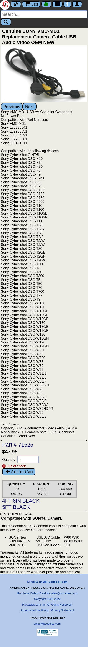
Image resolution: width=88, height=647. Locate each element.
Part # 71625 (17, 445)
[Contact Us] (67, 4)
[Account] (77, 4)
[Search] (44, 14)
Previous (11, 106)
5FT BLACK (16, 507)
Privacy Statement (62, 610)
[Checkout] (46, 4)
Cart (31, 4)
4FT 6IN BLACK (21, 501)
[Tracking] (57, 4)
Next (29, 106)
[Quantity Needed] (28, 459)
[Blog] (16, 4)
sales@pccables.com (47, 623)
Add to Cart (19, 471)
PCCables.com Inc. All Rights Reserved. (47, 604)
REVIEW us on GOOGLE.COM (47, 582)
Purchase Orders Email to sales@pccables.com (47, 593)
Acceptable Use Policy (35, 610)
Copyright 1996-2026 (47, 599)
